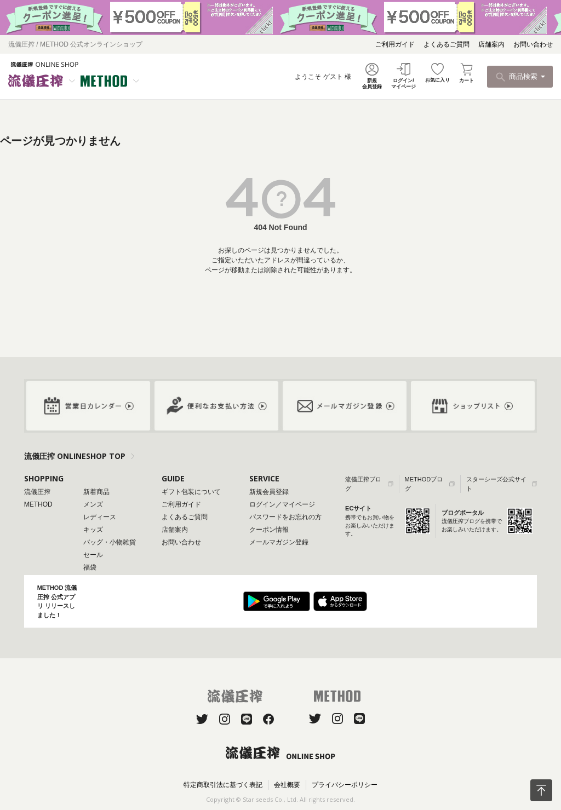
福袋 (89, 567)
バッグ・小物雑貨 (109, 542)
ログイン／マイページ (282, 504)
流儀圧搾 (37, 492)
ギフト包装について (191, 492)
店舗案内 (491, 44)
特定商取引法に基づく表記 (223, 785)
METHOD (38, 504)
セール (93, 555)
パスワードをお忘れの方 (285, 517)
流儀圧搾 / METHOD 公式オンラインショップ (75, 44)
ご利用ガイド (395, 44)
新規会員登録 (269, 492)
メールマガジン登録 (278, 542)
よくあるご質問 (446, 44)
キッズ (93, 529)
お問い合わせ (533, 44)
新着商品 (96, 492)
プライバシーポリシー (344, 785)
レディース (99, 517)
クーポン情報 (269, 529)
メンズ (93, 504)
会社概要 (287, 785)
